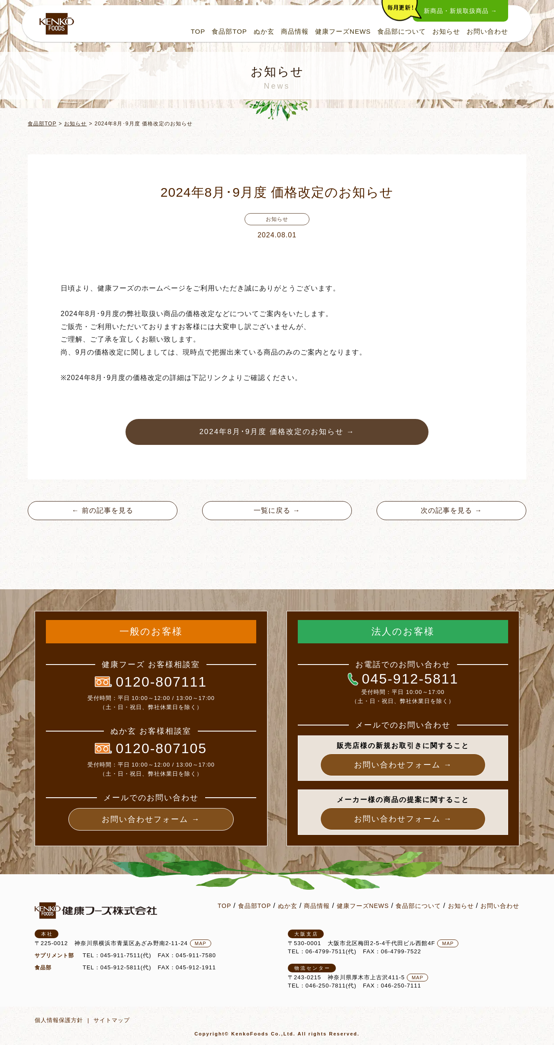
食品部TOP (229, 31)
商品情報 (295, 31)
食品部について (401, 31)
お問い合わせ (487, 31)
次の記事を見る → (451, 510)
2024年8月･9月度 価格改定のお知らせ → (276, 432)
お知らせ (446, 31)
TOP (198, 31)
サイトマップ (111, 1020)
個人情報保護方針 (59, 1020)
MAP (200, 943)
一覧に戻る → (277, 510)
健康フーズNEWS (343, 31)
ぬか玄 (264, 31)
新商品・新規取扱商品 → (460, 10)
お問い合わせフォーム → (151, 819)
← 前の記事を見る (102, 510)
